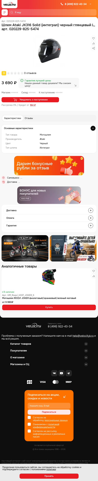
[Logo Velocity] (9, 4)
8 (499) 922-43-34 (73, 4)
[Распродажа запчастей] (25, 248)
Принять (49, 476)
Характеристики (12, 118)
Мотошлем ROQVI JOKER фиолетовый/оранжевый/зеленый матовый (39, 298)
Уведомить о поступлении (30, 99)
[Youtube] (61, 373)
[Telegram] (69, 373)
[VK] (54, 373)
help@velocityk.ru (83, 335)
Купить (49, 307)
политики (51, 469)
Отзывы (29, 118)
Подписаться (49, 412)
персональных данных (56, 420)
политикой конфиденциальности (46, 426)
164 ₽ (33, 105)
